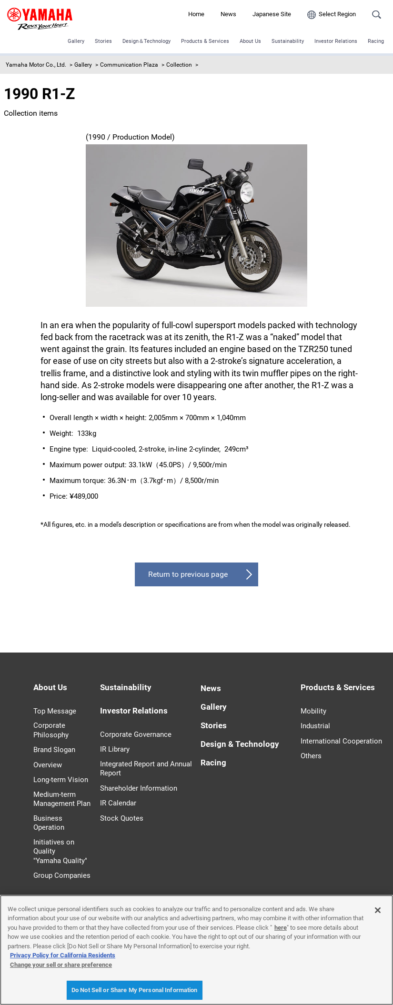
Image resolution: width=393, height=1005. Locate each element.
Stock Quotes (121, 818)
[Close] (377, 910)
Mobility (313, 711)
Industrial (315, 726)
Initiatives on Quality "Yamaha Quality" (60, 851)
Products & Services (205, 41)
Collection (179, 64)
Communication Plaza (129, 64)
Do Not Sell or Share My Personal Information (134, 990)
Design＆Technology (146, 41)
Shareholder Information (138, 788)
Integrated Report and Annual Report (146, 769)
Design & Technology (240, 744)
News (228, 14)
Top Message (54, 711)
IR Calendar (118, 803)
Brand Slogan (54, 749)
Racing (376, 41)
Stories (103, 41)
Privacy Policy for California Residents (62, 955)
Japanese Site (271, 14)
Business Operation (48, 823)
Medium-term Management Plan (62, 799)
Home (196, 14)
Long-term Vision (60, 779)
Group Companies (62, 875)
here (280, 927)
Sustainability (288, 41)
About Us (250, 41)
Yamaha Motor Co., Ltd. (36, 64)
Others (311, 756)
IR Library (115, 749)
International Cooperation (341, 741)
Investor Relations (335, 41)
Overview (47, 765)
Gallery (76, 41)
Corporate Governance (135, 734)
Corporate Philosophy (51, 730)
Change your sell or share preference (61, 964)
